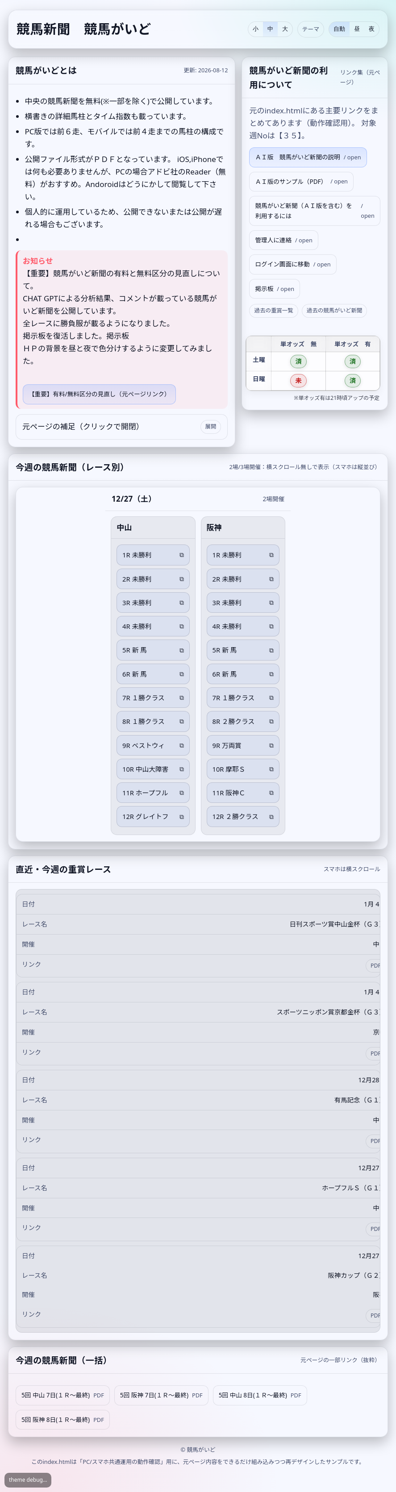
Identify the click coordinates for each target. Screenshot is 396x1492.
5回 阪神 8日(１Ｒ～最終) (62, 1420)
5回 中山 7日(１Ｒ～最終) (62, 1395)
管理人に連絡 (283, 240)
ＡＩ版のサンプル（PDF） (301, 181)
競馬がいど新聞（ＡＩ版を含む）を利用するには (315, 210)
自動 (339, 28)
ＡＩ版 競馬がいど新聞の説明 (308, 157)
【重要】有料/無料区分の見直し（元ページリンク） (99, 394)
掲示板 (274, 289)
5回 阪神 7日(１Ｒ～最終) (161, 1395)
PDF (376, 965)
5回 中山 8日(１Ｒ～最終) (260, 1395)
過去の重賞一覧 (273, 310)
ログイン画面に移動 (292, 264)
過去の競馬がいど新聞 (335, 310)
